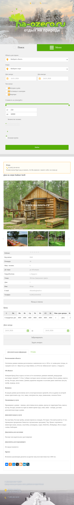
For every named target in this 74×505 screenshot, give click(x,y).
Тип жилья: (9, 84)
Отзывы (33, 352)
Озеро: (7, 65)
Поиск (18, 47)
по (32, 331)
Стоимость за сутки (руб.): (13, 100)
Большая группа (13, 138)
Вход (32, 3)
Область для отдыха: (12, 55)
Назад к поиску (37, 302)
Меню (56, 47)
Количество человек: (14, 119)
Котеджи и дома (15, 88)
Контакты (44, 3)
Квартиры (13, 94)
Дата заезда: (9, 74)
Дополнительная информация (16, 352)
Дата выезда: (42, 74)
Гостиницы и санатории (17, 91)
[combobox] (39, 59)
